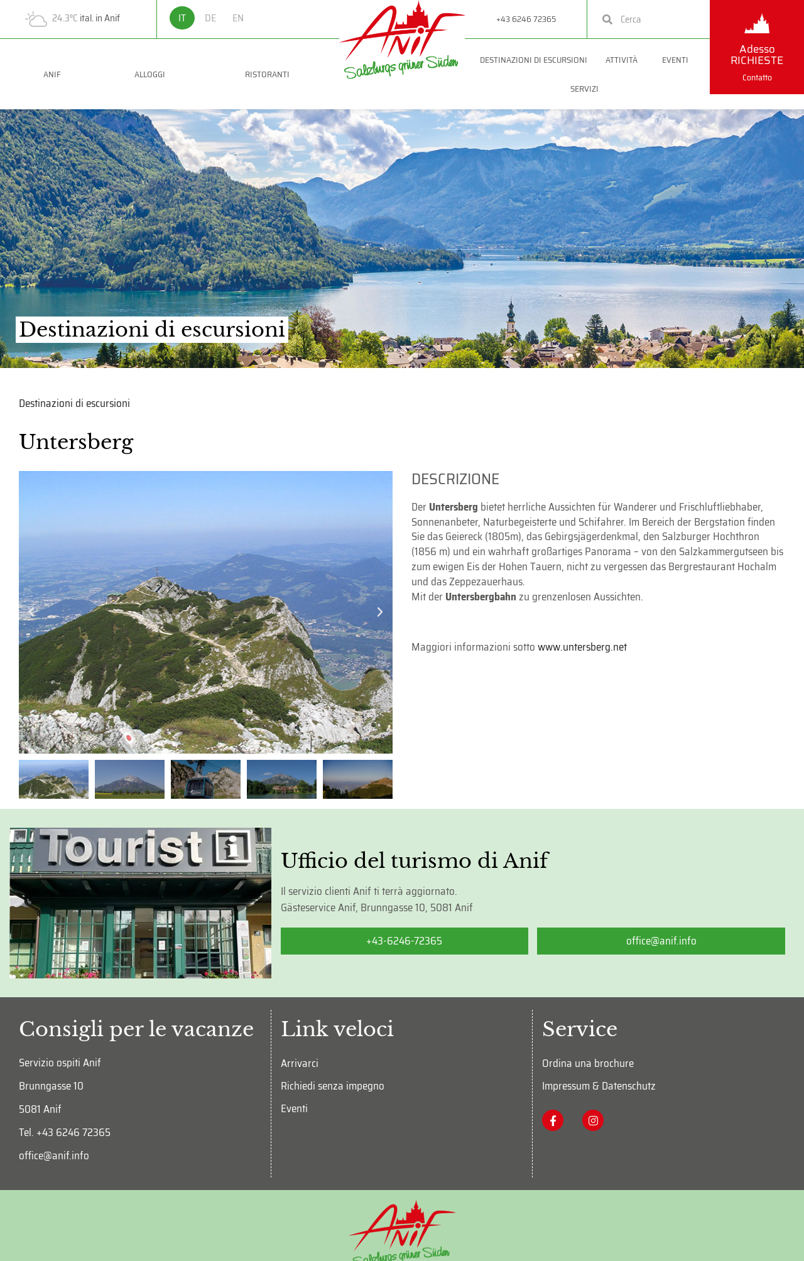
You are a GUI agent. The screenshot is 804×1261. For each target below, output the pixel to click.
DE (210, 18)
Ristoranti (270, 74)
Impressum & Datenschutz (599, 1086)
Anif (52, 74)
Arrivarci (299, 1063)
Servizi (587, 88)
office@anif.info (54, 1155)
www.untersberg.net (582, 647)
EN (238, 18)
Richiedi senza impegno (332, 1086)
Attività (625, 60)
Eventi (678, 60)
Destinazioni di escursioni (533, 60)
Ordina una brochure (588, 1063)
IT (182, 18)
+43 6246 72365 (526, 19)
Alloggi (152, 74)
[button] (31, 612)
